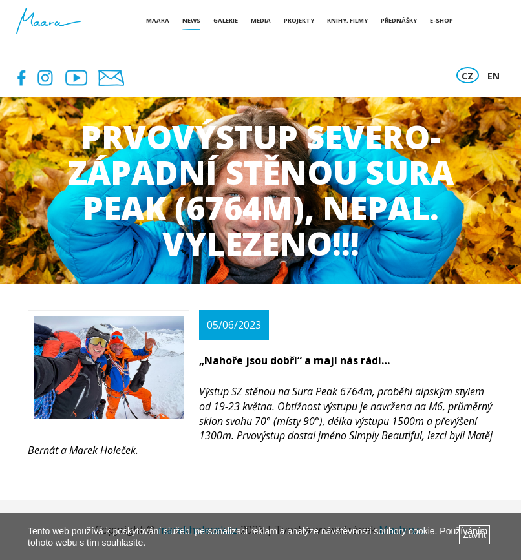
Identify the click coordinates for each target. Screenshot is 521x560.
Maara (157, 20)
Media (261, 20)
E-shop (441, 20)
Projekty (299, 20)
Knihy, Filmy (347, 20)
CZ (467, 76)
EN (493, 76)
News (191, 20)
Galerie (225, 20)
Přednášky (399, 20)
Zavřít (474, 535)
